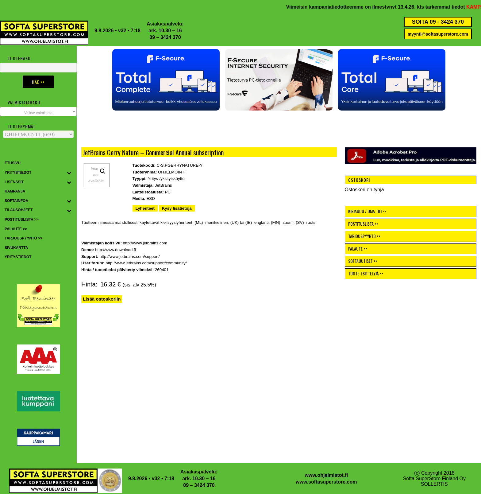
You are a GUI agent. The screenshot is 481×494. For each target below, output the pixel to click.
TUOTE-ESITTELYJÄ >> (365, 273)
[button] (117, 80)
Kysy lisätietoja (177, 208)
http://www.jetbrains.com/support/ (129, 256)
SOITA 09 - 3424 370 (438, 22)
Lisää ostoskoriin (102, 298)
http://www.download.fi (115, 249)
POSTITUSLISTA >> (363, 223)
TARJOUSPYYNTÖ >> (364, 236)
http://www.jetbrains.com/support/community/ (146, 263)
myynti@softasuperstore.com (438, 34)
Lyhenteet (145, 208)
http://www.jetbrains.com (145, 243)
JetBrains (163, 185)
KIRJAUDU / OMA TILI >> (367, 211)
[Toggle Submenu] (69, 172)
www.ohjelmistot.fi (326, 475)
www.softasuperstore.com (326, 481)
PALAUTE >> (357, 248)
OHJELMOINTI (172, 172)
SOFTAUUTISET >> (362, 261)
